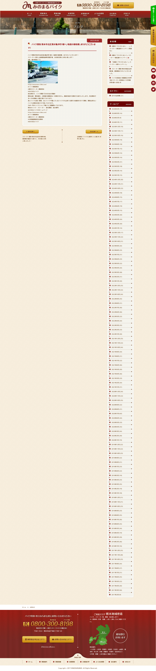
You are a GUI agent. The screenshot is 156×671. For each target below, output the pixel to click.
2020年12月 (117, 391)
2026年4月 (117, 109)
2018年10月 (117, 506)
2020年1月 (116, 440)
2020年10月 (117, 400)
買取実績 (58, 662)
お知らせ (127, 662)
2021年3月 (117, 378)
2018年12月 (117, 497)
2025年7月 (117, 149)
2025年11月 (117, 131)
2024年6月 (117, 206)
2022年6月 (117, 312)
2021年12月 (117, 338)
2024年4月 (117, 215)
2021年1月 (117, 387)
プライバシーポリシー (48, 647)
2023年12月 (117, 232)
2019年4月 (116, 480)
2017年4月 (116, 586)
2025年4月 (117, 162)
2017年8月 (116, 568)
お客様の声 (85, 662)
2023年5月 (117, 263)
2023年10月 (117, 241)
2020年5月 (117, 422)
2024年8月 (117, 197)
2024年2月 (117, 224)
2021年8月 (117, 356)
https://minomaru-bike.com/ (37, 84)
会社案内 (114, 662)
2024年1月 (117, 228)
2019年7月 (116, 466)
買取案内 (44, 662)
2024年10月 (117, 188)
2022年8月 (117, 303)
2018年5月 (116, 528)
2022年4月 (117, 321)
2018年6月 (116, 524)
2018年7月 (116, 519)
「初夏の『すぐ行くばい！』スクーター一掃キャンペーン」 (120, 63)
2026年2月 (116, 118)
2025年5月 (117, 157)
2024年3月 (117, 219)
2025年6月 (117, 153)
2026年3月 (117, 113)
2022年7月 (117, 308)
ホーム (24, 607)
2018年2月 (116, 542)
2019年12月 (117, 444)
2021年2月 (117, 383)
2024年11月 (117, 184)
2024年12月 (117, 180)
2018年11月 (117, 502)
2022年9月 (117, 299)
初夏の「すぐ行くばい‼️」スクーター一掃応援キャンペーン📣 (120, 56)
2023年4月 (117, 268)
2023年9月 (117, 246)
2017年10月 (117, 559)
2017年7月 (116, 572)
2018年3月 (116, 537)
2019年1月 (116, 493)
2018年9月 (116, 511)
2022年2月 (117, 330)
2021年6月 (117, 365)
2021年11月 (117, 343)
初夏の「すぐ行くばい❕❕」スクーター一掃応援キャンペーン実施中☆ (120, 48)
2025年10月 (117, 135)
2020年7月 (117, 413)
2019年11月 (117, 449)
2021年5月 (117, 369)
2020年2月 (116, 436)
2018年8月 (116, 515)
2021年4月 (117, 374)
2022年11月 (117, 290)
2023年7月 (117, 255)
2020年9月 (117, 405)
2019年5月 (116, 475)
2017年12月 (117, 550)
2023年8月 (117, 250)
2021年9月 (117, 352)
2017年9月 (116, 564)
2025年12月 (117, 127)
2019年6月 (116, 471)
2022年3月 (117, 325)
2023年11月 (117, 237)
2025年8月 (117, 144)
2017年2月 (116, 595)
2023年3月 (117, 272)
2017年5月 (116, 581)
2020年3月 (116, 431)
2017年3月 (116, 590)
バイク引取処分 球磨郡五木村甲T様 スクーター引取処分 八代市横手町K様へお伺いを (120, 80)
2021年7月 (117, 360)
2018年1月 (116, 546)
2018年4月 (116, 533)
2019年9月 (116, 458)
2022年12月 (117, 285)
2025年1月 (117, 175)
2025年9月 (117, 140)
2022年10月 (117, 294)
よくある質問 (100, 662)
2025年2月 (117, 171)
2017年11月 (117, 555)
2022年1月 (117, 334)
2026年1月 (117, 122)
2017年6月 (116, 577)
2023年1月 (117, 281)
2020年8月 (117, 409)
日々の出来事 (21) (117, 96)
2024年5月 (117, 210)
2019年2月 (116, 489)
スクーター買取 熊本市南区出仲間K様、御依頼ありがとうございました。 (120, 71)
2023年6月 (117, 259)
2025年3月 (117, 166)
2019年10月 (117, 453)
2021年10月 (117, 347)
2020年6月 (117, 418)
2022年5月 (117, 316)
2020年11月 (117, 396)
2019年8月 (116, 462)
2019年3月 (116, 484)
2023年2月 (117, 277)
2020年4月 (117, 427)
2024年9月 (117, 193)
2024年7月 (117, 202)
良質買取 (72, 662)
